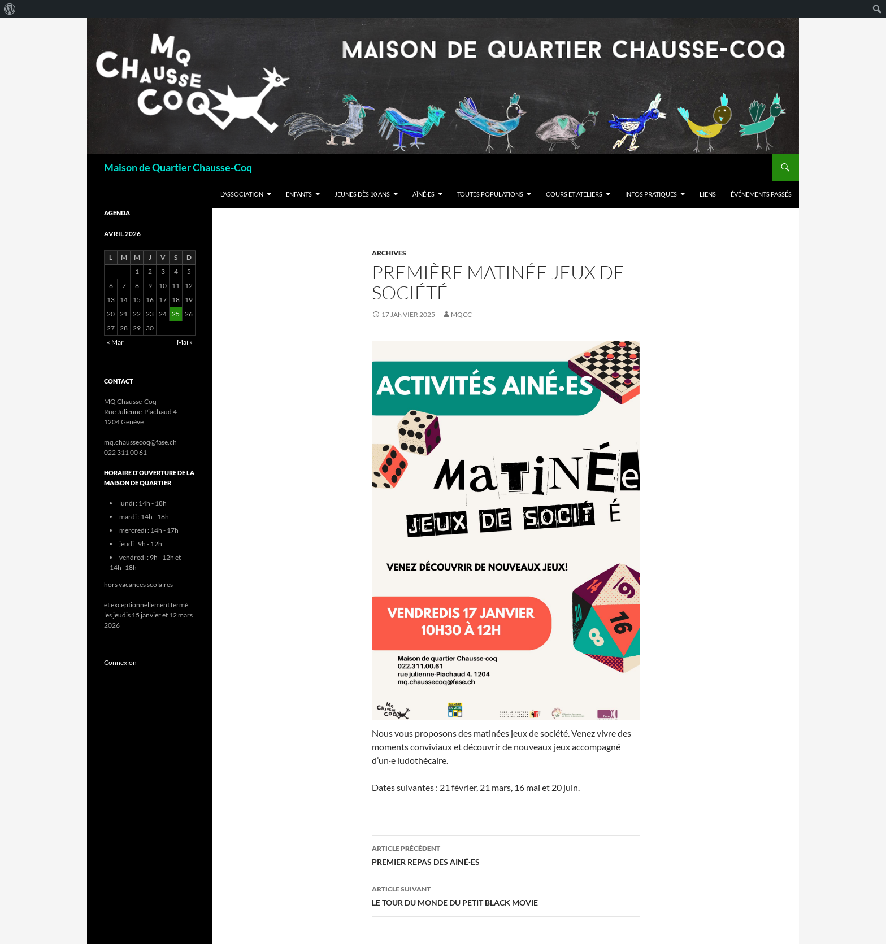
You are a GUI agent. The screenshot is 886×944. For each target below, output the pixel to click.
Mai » (185, 342)
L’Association (241, 194)
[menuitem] (10, 9)
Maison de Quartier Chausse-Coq (178, 167)
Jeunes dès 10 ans (362, 194)
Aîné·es (423, 194)
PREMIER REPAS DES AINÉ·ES (506, 854)
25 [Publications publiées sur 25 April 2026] (176, 314)
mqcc (461, 314)
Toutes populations (490, 194)
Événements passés (761, 194)
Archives (389, 253)
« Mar (115, 342)
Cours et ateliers (574, 194)
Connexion (120, 662)
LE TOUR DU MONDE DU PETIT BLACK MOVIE (506, 894)
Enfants (299, 194)
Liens (708, 194)
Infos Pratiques (651, 194)
